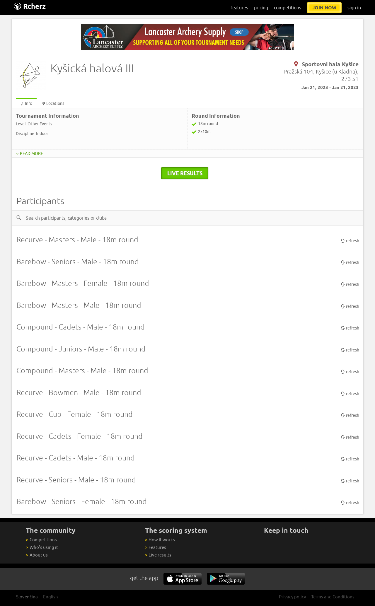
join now (324, 7)
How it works (160, 539)
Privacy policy (292, 596)
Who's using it (42, 547)
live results (184, 173)
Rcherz (30, 6)
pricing (261, 7)
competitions (287, 7)
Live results (158, 554)
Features (155, 547)
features (239, 7)
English (50, 596)
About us (36, 554)
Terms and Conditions (332, 596)
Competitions (41, 539)
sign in (354, 7)
